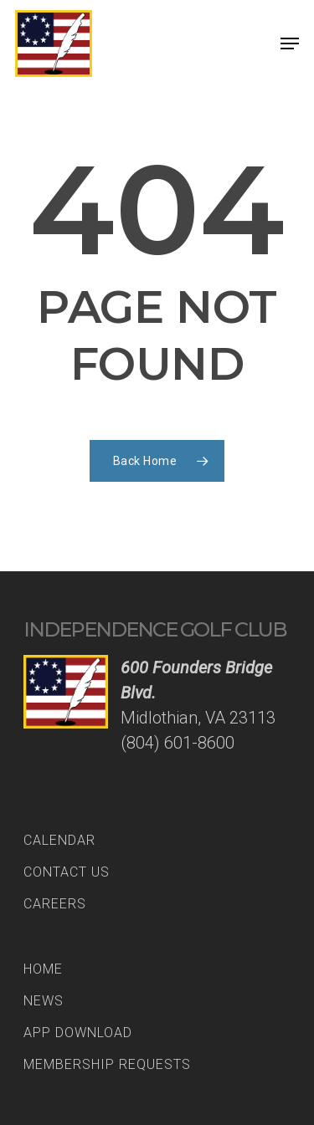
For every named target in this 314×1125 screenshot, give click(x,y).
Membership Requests (107, 1064)
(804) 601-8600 (177, 743)
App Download (77, 1033)
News (43, 1001)
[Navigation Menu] (290, 43)
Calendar (59, 840)
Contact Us (66, 872)
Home (43, 969)
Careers (54, 904)
